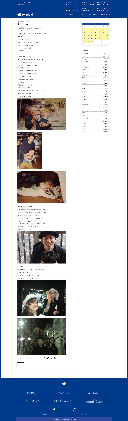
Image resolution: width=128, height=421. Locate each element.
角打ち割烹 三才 (101, 2)
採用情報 (95, 14)
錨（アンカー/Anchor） (87, 8)
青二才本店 (69, 2)
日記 (90, 14)
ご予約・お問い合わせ (105, 14)
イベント (84, 14)
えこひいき (22, 24)
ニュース (77, 14)
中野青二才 (84, 2)
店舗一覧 (71, 14)
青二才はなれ (69, 8)
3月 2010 (96, 24)
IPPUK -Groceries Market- (104, 8)
